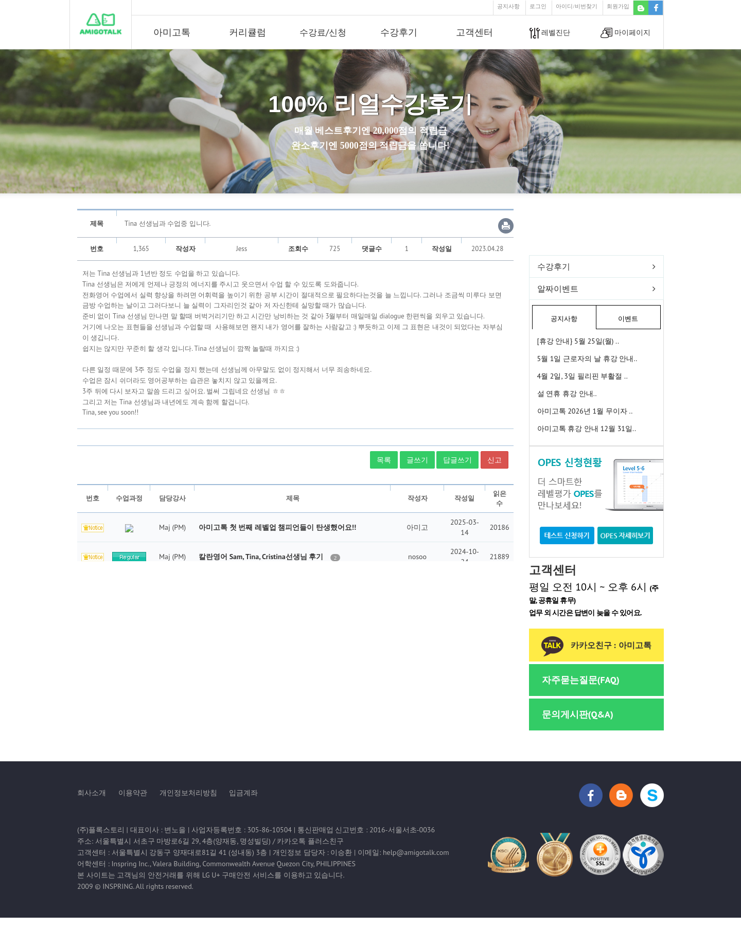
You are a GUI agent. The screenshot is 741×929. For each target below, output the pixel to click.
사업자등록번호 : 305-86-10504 (241, 829)
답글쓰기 (457, 459)
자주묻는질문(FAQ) (581, 680)
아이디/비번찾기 (576, 6)
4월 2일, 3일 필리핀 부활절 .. (582, 376)
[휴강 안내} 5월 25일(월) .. (578, 341)
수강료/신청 (322, 32)
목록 (384, 459)
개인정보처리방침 (188, 792)
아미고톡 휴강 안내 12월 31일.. (586, 428)
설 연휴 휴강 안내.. (567, 393)
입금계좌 (243, 792)
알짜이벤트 (557, 288)
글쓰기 (417, 459)
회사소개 (91, 792)
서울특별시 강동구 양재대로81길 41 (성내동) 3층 (190, 852)
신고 (494, 459)
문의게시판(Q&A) (577, 714)
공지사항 (508, 6)
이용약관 (132, 792)
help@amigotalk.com (416, 852)
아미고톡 (171, 32)
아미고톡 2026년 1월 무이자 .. (585, 411)
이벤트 (628, 318)
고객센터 (474, 32)
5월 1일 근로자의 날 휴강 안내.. (587, 358)
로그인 (538, 6)
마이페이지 (625, 33)
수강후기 (398, 32)
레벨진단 (550, 33)
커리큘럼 (247, 32)
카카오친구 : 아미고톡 (596, 645)
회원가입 (618, 6)
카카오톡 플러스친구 (310, 841)
